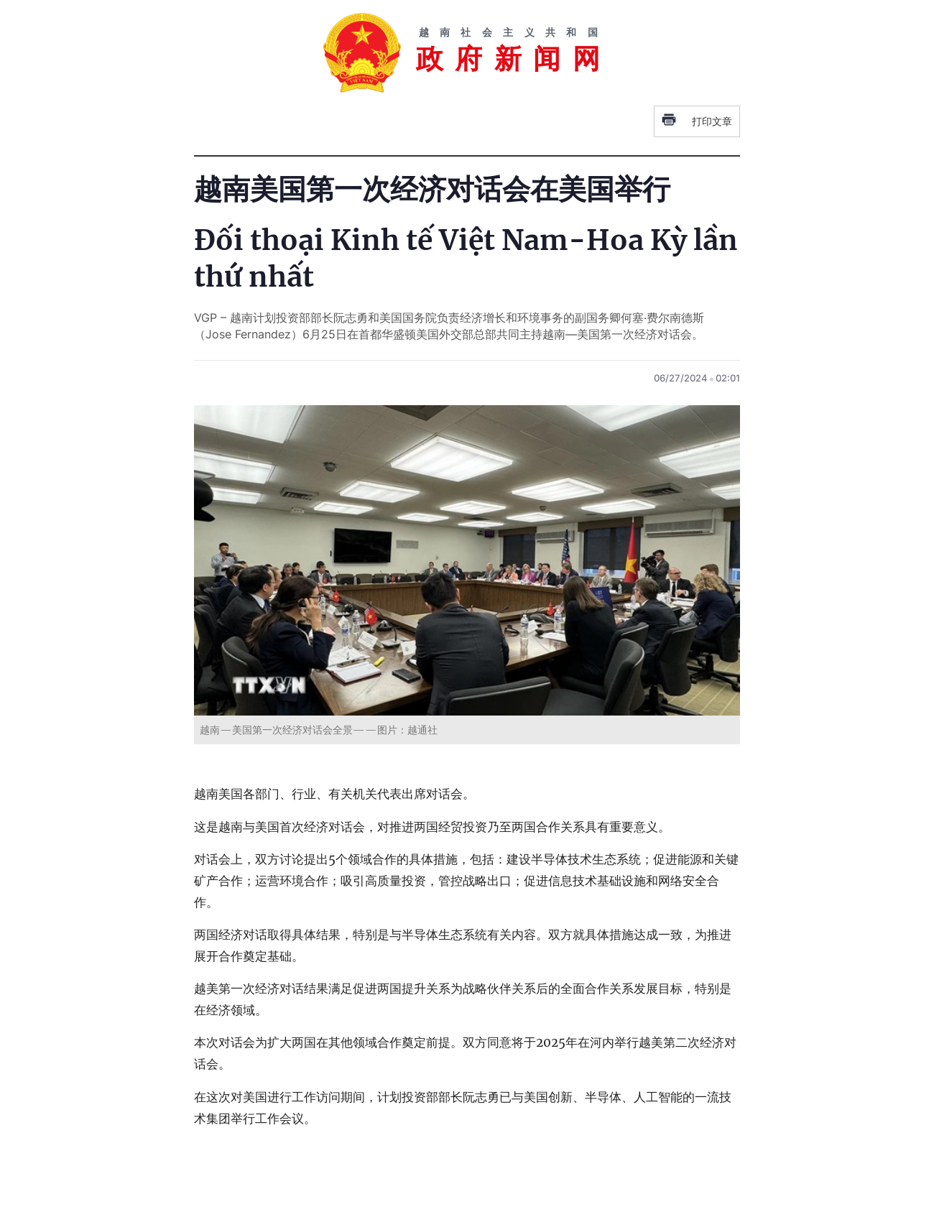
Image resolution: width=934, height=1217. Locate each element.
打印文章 (697, 121)
